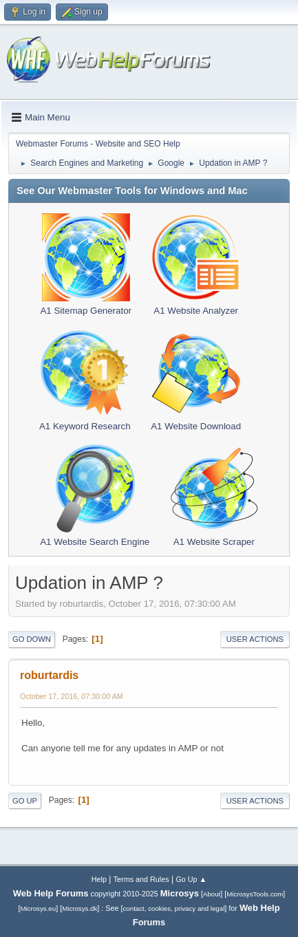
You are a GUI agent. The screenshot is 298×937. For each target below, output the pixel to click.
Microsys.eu (38, 908)
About (211, 894)
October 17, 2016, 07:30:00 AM (71, 696)
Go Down (31, 639)
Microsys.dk (79, 908)
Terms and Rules (141, 879)
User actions (255, 639)
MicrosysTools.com (254, 894)
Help (99, 879)
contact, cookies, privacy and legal (174, 908)
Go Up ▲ (190, 879)
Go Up (24, 801)
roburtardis (49, 675)
